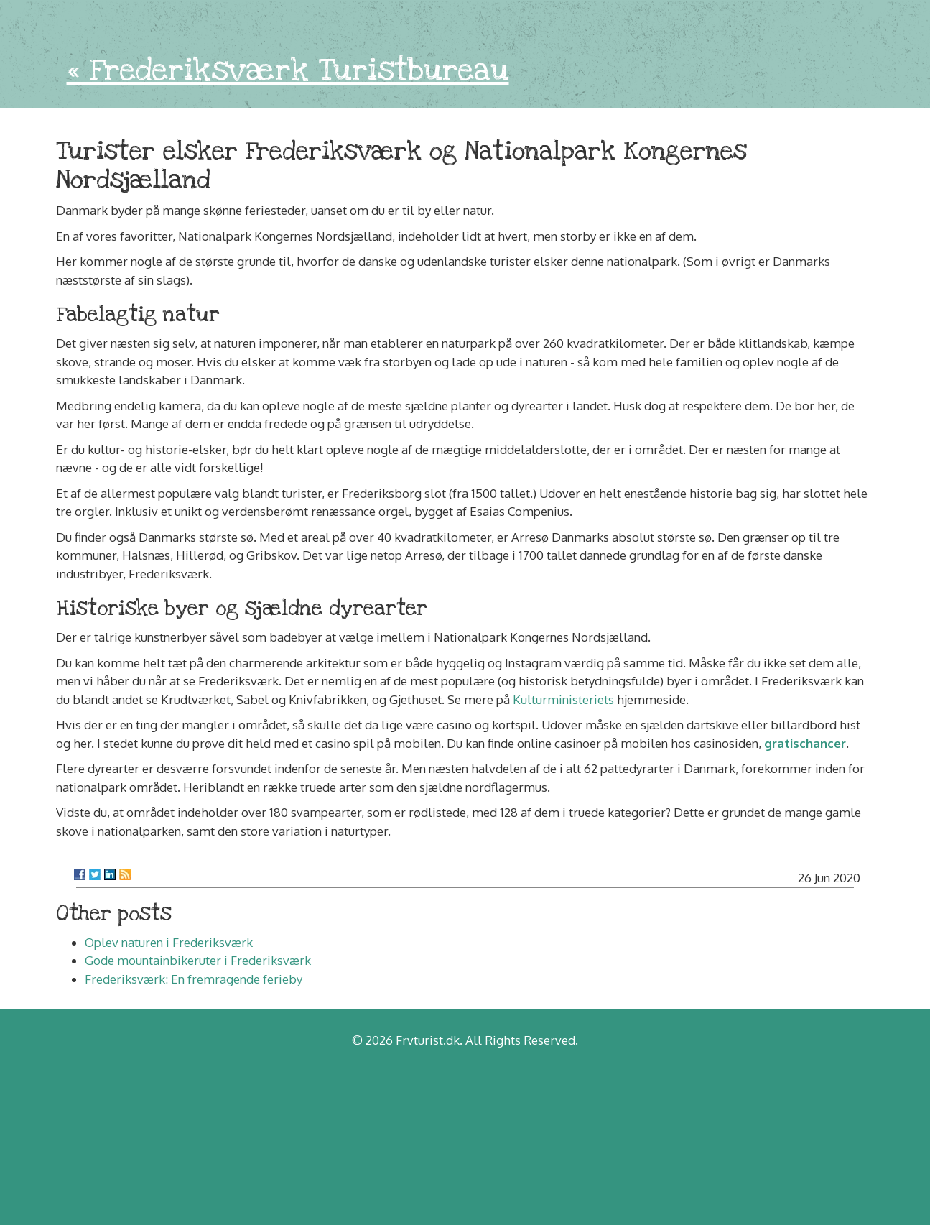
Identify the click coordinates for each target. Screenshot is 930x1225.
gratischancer (805, 743)
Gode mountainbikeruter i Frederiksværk (198, 960)
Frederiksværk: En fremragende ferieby (193, 978)
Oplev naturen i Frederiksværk (169, 942)
